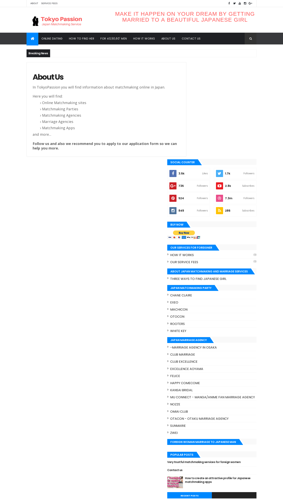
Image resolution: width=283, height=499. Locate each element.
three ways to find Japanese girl (216, 182)
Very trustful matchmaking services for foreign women (216, 371)
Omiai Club (197, 318)
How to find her (81, 39)
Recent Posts (203, 406)
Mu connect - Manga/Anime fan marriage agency (213, 302)
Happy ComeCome (203, 286)
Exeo (192, 205)
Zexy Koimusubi (235, 461)
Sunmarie (196, 333)
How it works (144, 39)
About (34, 3)
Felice (193, 279)
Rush (190, 461)
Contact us (191, 39)
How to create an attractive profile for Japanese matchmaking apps (228, 391)
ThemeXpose (48, 493)
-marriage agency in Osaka (211, 250)
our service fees (202, 165)
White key (196, 234)
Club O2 (192, 434)
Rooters (195, 227)
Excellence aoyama (204, 272)
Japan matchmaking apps (203, 447)
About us (168, 39)
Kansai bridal (199, 293)
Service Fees (49, 3)
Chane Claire (199, 198)
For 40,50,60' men (113, 39)
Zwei (192, 340)
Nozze (193, 311)
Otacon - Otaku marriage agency (217, 325)
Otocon (195, 220)
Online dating (52, 39)
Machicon (196, 213)
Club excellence (201, 265)
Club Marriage (200, 257)
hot (189, 468)
